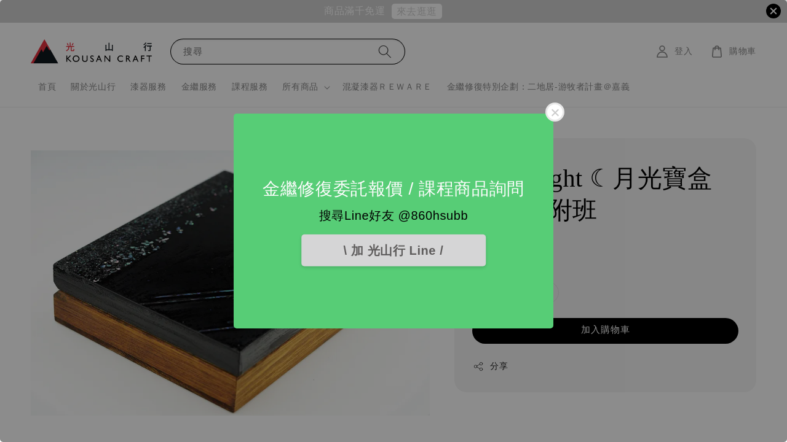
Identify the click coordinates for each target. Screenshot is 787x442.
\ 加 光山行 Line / (394, 250)
